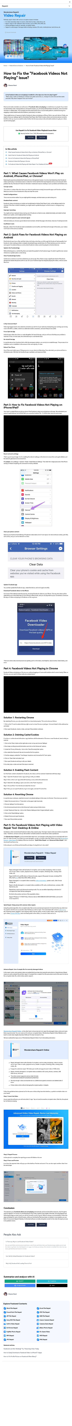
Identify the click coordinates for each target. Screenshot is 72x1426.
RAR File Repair (45, 1316)
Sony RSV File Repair (13, 1320)
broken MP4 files (15, 913)
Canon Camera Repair (47, 1320)
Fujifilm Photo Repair (13, 1332)
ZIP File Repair (11, 1316)
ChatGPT (20, 1281)
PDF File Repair (45, 1312)
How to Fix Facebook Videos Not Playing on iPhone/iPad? (23, 158)
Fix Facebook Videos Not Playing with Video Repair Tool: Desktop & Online (28, 164)
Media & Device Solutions (16, 65)
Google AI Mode (20, 1285)
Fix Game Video (45, 1332)
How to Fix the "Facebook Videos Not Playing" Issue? (40, 65)
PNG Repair (43, 1339)
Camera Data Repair (46, 1324)
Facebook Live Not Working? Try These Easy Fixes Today (21, 1349)
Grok (52, 1285)
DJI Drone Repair (12, 1328)
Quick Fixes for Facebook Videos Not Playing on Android (23, 155)
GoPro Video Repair (13, 1324)
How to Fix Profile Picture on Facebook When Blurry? (20, 1356)
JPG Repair (10, 1339)
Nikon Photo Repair (46, 1328)
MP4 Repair (10, 1335)
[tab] (36, 1241)
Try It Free (30, 137)
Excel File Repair (45, 1308)
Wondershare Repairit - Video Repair (40, 853)
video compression (41, 880)
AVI (17, 878)
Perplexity (52, 1281)
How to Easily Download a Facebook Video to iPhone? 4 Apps (23, 1353)
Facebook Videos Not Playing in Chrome (19, 161)
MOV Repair (43, 1335)
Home (5, 65)
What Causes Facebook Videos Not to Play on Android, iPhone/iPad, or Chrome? (29, 152)
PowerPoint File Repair (14, 1312)
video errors (62, 909)
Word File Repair (12, 1308)
